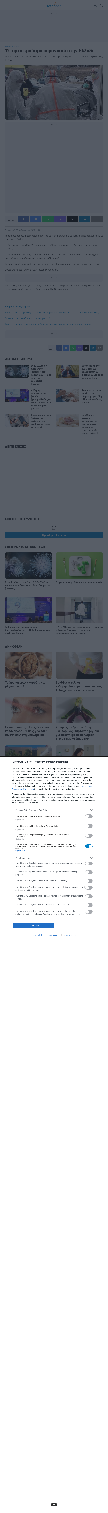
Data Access (53, 935)
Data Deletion (38, 935)
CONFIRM (33, 925)
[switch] (89, 816)
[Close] (102, 762)
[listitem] (54, 810)
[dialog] (54, 1134)
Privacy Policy (70, 935)
